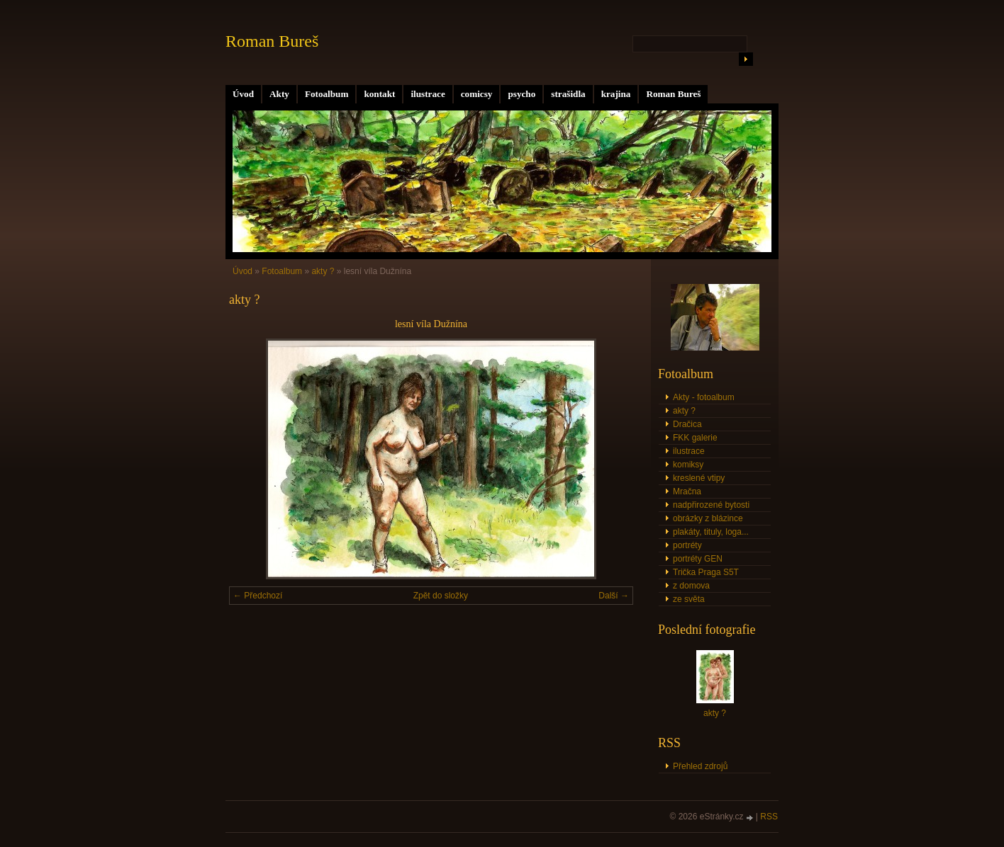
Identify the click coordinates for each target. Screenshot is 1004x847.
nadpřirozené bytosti (711, 505)
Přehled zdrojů (700, 766)
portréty (687, 545)
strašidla (568, 94)
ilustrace (428, 94)
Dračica (687, 424)
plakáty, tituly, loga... (711, 532)
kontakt (379, 94)
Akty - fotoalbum (704, 397)
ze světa (689, 599)
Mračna (687, 491)
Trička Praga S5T (706, 572)
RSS (769, 817)
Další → (613, 596)
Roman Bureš (673, 94)
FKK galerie (695, 438)
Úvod (243, 94)
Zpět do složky (440, 596)
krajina (616, 94)
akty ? (322, 271)
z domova (691, 586)
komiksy (688, 465)
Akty (279, 94)
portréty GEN (698, 559)
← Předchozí (257, 596)
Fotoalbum (327, 94)
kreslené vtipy (699, 478)
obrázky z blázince (708, 518)
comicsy (477, 94)
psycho (521, 94)
